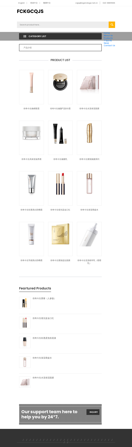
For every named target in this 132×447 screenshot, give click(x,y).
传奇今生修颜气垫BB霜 (60, 108)
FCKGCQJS (30, 11)
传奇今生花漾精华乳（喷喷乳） (89, 262)
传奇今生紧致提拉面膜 (60, 260)
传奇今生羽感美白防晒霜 (31, 260)
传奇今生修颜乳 (60, 159)
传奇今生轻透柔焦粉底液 (44, 338)
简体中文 (34, 3)
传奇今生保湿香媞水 (89, 209)
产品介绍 (108, 40)
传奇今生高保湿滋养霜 (31, 159)
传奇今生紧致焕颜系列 (89, 159)
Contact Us (109, 45)
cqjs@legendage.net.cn (86, 3)
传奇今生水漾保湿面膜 (89, 108)
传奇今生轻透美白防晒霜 (31, 209)
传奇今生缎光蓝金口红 (60, 209)
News (106, 43)
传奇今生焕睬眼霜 (31, 108)
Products (108, 38)
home (107, 33)
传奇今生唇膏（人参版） (44, 298)
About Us (108, 35)
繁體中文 (47, 3)
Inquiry (94, 412)
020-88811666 (109, 3)
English (21, 3)
